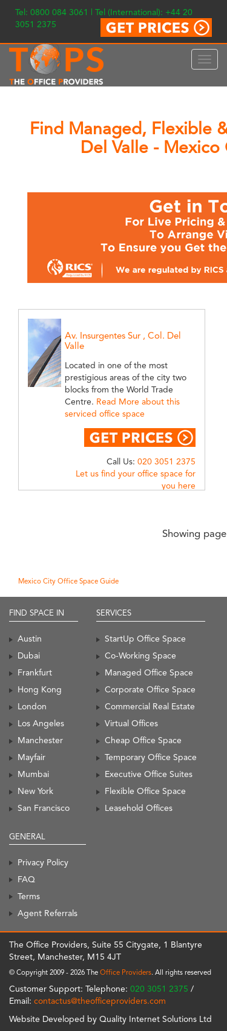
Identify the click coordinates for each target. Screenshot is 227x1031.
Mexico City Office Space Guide (68, 581)
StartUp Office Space (145, 638)
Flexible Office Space (145, 791)
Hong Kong (40, 689)
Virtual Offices (131, 723)
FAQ (26, 879)
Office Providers (125, 972)
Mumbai (33, 774)
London (32, 706)
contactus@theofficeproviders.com (100, 1001)
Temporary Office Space (151, 757)
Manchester (40, 740)
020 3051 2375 (166, 461)
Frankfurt (35, 672)
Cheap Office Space (143, 740)
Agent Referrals (47, 913)
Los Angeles (41, 723)
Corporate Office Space (150, 689)
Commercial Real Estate (150, 706)
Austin (30, 638)
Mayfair (31, 757)
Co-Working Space (140, 655)
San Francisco (44, 808)
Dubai (29, 655)
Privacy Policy (43, 862)
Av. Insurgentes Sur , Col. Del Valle (123, 340)
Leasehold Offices (139, 808)
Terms (29, 896)
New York (35, 791)
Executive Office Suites (148, 774)
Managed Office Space (149, 672)
